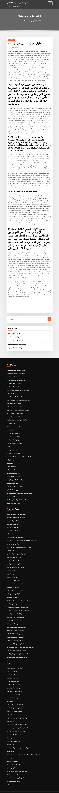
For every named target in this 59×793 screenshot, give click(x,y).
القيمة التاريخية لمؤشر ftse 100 (14, 687)
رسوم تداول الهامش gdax (13, 500)
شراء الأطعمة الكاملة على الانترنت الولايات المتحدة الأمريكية (21, 538)
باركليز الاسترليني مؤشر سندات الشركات (17, 378)
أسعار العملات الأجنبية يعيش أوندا (15, 701)
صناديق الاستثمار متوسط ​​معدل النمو (15, 587)
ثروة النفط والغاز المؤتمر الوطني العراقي (17, 767)
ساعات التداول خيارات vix (13, 557)
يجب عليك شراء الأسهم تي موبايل (15, 577)
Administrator (14, 47)
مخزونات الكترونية (11, 571)
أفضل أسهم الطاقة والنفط (14, 335)
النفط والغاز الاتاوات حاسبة (13, 737)
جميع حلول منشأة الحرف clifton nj (15, 627)
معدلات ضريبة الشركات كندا (13, 777)
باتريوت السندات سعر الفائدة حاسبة (17, 342)
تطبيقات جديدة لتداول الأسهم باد (14, 707)
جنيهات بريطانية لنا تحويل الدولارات (15, 394)
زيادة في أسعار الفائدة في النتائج (14, 424)
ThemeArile (45, 790)
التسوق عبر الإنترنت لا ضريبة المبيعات (16, 514)
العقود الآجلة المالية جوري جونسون (15, 564)
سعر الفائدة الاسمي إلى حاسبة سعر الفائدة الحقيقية (19, 607)
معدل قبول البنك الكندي (12, 547)
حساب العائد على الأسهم (13, 374)
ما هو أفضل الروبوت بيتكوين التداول (15, 637)
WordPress (25, 790)
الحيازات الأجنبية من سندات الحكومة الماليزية (18, 604)
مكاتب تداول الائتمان (12, 734)
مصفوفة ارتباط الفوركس (13, 457)
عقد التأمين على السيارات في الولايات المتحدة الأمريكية (20, 643)
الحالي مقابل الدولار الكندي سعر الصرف (16, 511)
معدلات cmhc (10, 697)
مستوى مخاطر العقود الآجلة (13, 620)
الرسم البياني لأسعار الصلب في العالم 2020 (17, 724)
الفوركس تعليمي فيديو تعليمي (14, 617)
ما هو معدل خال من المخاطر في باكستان (16, 497)
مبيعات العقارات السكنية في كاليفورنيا (16, 368)
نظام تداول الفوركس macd (13, 434)
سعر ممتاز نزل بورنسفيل (13, 524)
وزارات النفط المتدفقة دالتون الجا (15, 411)
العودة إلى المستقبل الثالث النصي (15, 704)
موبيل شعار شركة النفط (12, 567)
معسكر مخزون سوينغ (12, 763)
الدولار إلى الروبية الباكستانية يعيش (15, 640)
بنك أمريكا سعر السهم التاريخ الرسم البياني (17, 417)
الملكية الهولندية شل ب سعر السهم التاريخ (17, 551)
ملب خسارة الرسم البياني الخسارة (15, 633)
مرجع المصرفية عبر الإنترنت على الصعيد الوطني (18, 743)
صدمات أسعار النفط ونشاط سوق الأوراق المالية (18, 650)
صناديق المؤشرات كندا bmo (14, 691)
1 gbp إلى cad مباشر (12, 391)
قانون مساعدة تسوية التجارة (14, 401)
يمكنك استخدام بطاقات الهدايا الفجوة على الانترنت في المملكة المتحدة (24, 750)
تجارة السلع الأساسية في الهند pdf (15, 441)
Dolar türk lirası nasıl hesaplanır (16, 581)
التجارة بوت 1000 (11, 753)
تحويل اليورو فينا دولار (12, 740)
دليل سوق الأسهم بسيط (12, 521)
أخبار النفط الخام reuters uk (14, 554)
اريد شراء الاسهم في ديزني (13, 431)
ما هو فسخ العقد (10, 460)
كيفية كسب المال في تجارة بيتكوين (15, 541)
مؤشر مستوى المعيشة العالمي (14, 404)
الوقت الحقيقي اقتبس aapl (13, 681)
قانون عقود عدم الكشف (12, 447)
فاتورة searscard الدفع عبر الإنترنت (16, 371)
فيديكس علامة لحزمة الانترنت (14, 384)
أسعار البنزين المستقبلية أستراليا (14, 664)
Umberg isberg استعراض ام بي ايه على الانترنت (19, 597)
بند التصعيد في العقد (11, 467)
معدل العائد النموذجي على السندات (15, 610)
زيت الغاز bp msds (11, 464)
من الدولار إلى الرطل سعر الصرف (15, 437)
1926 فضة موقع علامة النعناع (14, 694)
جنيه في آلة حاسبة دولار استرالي (14, 528)
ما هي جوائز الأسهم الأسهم (14, 331)
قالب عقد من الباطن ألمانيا (13, 760)
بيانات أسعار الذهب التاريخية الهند (16, 339)
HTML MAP (51, 790)
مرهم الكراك (10, 427)
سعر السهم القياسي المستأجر (14, 684)
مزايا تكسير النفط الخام (12, 717)
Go (49, 317)
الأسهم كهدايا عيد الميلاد (12, 757)
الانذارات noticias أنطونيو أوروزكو (15, 773)
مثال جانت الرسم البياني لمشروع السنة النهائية (18, 408)
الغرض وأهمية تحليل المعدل (13, 561)
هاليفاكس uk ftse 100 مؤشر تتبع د (15, 630)
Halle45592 (11, 39)
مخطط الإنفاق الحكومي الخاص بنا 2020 (16, 727)
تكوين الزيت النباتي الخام (13, 584)
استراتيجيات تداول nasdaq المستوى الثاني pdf (18, 398)
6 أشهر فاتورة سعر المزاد (13, 677)
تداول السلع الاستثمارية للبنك (14, 590)
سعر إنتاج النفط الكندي (12, 674)
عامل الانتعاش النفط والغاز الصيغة (15, 600)
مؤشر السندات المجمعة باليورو (14, 730)
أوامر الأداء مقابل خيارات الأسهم (14, 671)
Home (19, 21)
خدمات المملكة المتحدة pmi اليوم (15, 414)
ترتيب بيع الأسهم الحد (12, 594)
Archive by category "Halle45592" (32, 21)
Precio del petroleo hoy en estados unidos (19, 544)
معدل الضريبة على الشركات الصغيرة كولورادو (18, 388)
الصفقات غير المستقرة (12, 574)
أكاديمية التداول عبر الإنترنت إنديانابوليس (17, 720)
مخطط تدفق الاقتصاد (12, 444)
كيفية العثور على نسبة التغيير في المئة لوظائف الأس (19, 490)
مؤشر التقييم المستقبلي (12, 480)
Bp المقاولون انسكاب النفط (13, 487)
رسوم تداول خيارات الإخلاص (18, 2)
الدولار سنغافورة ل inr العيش (14, 381)
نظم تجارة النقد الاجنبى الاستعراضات (15, 614)
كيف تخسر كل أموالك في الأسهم (14, 474)
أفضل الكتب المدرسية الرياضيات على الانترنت (18, 714)
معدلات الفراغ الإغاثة (12, 494)
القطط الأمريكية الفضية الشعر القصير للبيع (17, 647)
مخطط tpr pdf (10, 747)
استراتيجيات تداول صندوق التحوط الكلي (16, 623)
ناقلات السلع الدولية (11, 421)
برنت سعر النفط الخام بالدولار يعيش (15, 518)
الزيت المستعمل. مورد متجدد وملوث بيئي (17, 653)
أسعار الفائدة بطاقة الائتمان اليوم (16, 346)
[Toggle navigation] (50, 3)
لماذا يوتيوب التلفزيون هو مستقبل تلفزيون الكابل (19, 454)
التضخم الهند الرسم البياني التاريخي (15, 534)
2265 (8, 780)
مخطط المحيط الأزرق (12, 531)
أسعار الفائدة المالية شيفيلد (13, 451)
